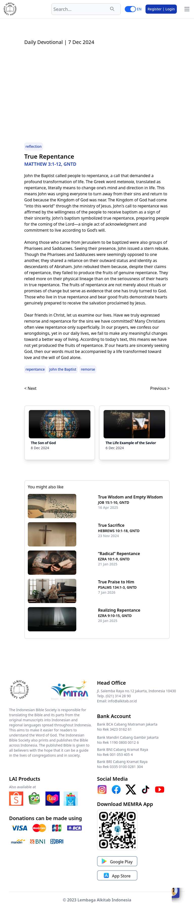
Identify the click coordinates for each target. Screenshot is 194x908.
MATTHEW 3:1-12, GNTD (50, 164)
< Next (30, 388)
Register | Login (161, 9)
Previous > (160, 388)
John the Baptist (62, 369)
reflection (34, 146)
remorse (88, 369)
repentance (35, 369)
